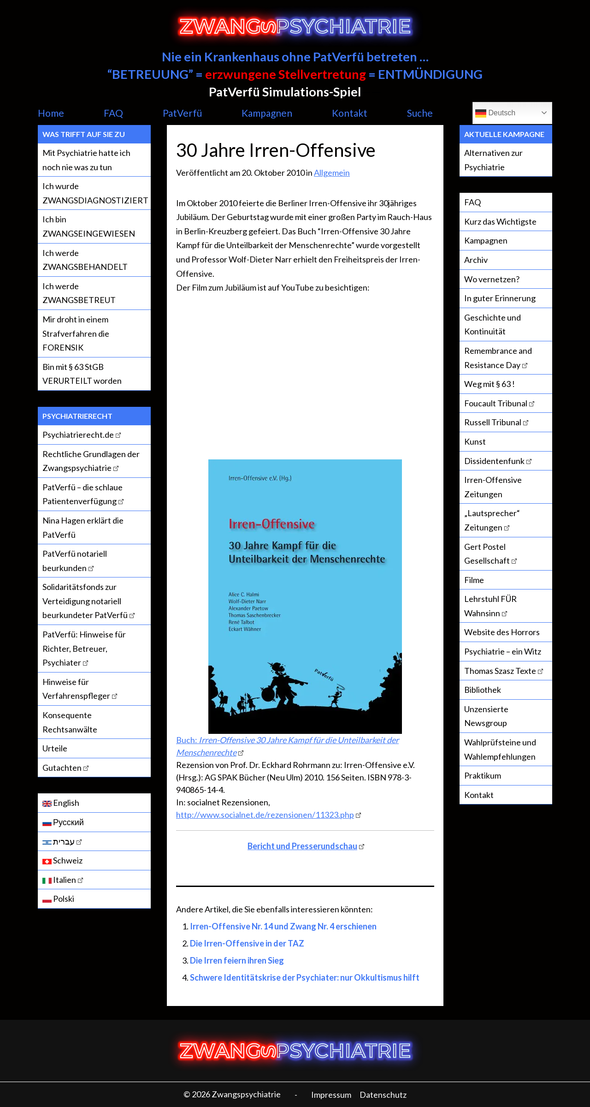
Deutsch (495, 113)
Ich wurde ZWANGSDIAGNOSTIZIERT (95, 193)
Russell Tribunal (492, 422)
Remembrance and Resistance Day (498, 357)
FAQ (113, 113)
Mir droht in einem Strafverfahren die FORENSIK (75, 333)
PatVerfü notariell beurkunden (74, 560)
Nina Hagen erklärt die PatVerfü (83, 527)
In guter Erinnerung (500, 298)
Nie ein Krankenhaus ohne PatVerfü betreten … (295, 56)
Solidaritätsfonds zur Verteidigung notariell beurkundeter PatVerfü (85, 601)
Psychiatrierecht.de (78, 434)
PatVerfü (182, 113)
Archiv (476, 260)
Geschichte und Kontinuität (492, 324)
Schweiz (62, 860)
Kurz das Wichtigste (500, 221)
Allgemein (332, 172)
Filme (474, 580)
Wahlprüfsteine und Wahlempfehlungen (500, 749)
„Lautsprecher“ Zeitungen (492, 520)
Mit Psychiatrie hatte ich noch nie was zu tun (86, 160)
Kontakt (349, 113)
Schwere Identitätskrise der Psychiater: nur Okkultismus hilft (304, 977)
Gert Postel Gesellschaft (487, 554)
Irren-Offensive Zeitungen (493, 487)
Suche (420, 113)
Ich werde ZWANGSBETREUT (79, 293)
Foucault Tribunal (495, 403)
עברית (58, 841)
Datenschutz (383, 1094)
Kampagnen (267, 113)
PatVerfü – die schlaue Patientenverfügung (82, 494)
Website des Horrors (502, 632)
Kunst (475, 441)
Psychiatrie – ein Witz (502, 651)
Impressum (331, 1094)
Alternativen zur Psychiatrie (493, 160)
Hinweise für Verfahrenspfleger (76, 689)
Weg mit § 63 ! (489, 384)
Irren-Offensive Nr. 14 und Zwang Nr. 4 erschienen (283, 926)
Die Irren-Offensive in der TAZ (247, 943)
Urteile (54, 748)
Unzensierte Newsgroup (486, 716)
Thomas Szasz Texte (500, 671)
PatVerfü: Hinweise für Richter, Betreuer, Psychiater (84, 648)
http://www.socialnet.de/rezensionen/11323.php (265, 814)
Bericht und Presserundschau (302, 846)
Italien (59, 880)
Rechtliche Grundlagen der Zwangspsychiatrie (91, 461)
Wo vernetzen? (491, 279)
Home (51, 113)
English (60, 803)
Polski (58, 898)
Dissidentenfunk (494, 461)
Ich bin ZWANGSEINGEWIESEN (88, 226)
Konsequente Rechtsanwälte (69, 722)
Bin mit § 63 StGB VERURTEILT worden (82, 374)
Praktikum (482, 775)
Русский (63, 822)
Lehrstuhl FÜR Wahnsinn (490, 606)
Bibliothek (482, 689)
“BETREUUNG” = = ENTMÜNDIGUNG (295, 74)
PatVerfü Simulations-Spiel (285, 91)
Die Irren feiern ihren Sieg (237, 960)
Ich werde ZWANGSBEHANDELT (85, 260)
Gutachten (62, 767)
